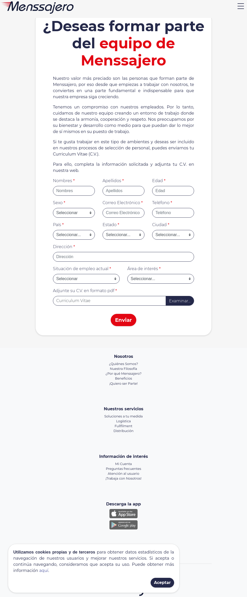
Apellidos (113, 180)
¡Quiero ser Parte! (123, 383)
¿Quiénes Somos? (123, 364)
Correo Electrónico (123, 202)
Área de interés (144, 268)
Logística (123, 421)
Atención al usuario (123, 474)
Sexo (59, 202)
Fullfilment (123, 426)
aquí (43, 570)
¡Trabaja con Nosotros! (124, 478)
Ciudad (160, 224)
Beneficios (123, 378)
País (58, 224)
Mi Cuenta (123, 464)
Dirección (64, 246)
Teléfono (162, 202)
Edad (158, 180)
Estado (111, 224)
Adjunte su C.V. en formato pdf (85, 290)
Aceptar (162, 582)
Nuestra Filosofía (123, 369)
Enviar (123, 320)
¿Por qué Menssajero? (124, 373)
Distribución (123, 431)
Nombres (64, 180)
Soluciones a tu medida (123, 416)
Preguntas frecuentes (123, 469)
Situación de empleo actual (82, 268)
